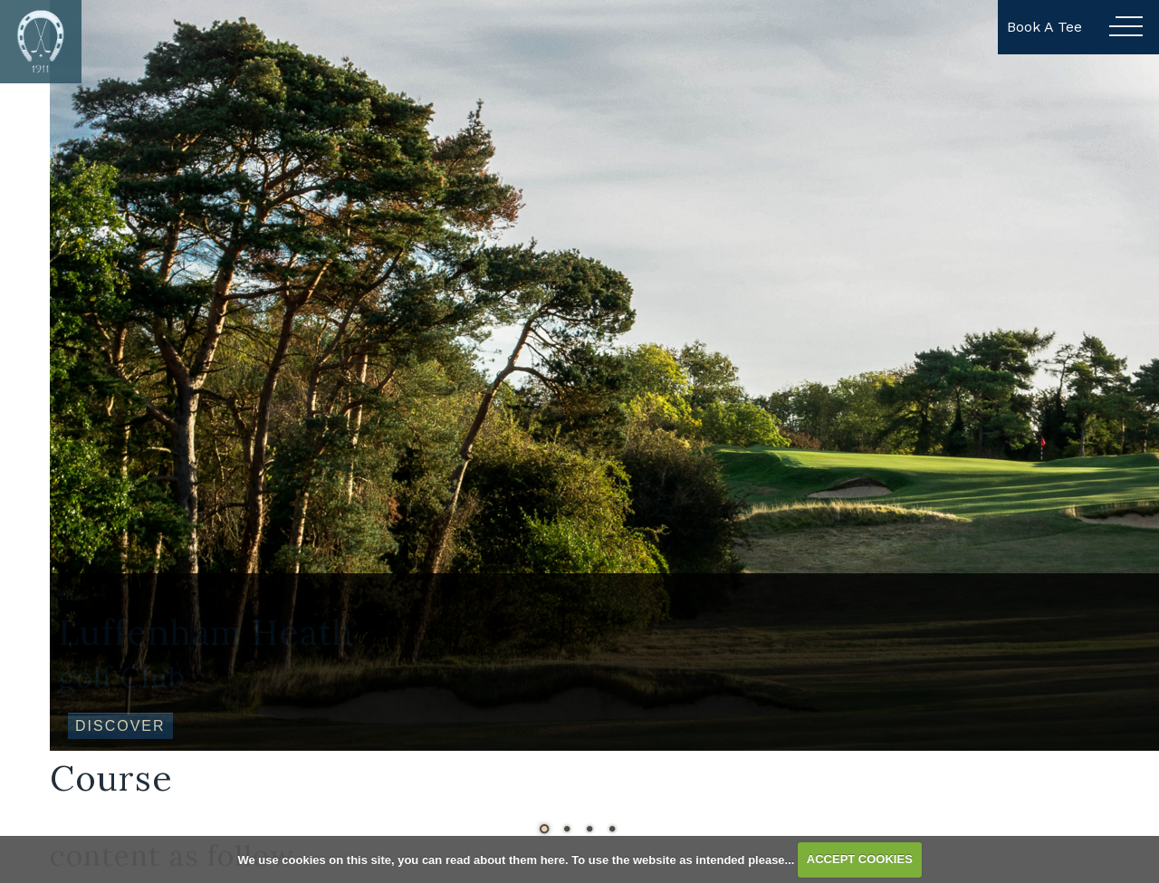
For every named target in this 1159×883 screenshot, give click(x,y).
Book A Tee (1044, 26)
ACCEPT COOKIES (860, 859)
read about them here (505, 859)
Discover (120, 726)
